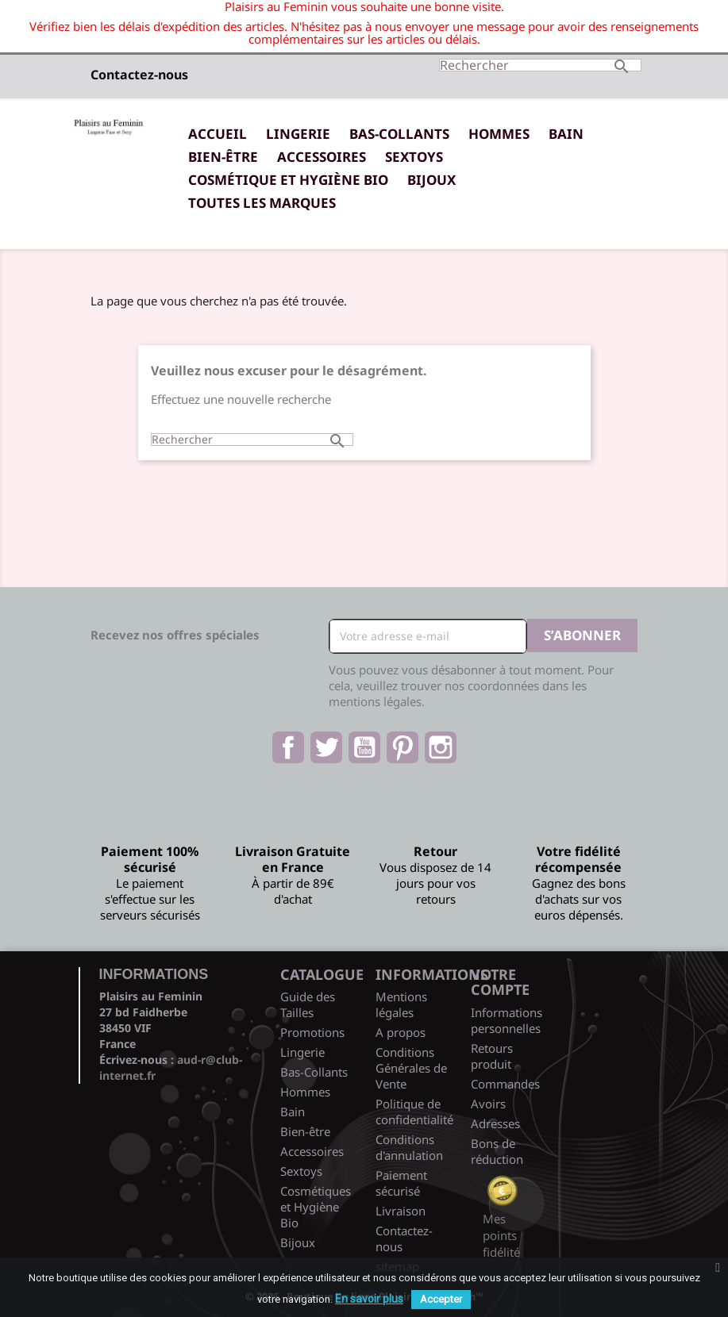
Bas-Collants (399, 134)
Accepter (441, 1299)
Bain (566, 134)
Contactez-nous (139, 74)
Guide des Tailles (307, 1004)
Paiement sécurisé (401, 1183)
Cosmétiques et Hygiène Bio (315, 1207)
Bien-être (223, 157)
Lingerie (298, 134)
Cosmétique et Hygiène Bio (288, 180)
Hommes (499, 134)
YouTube (364, 747)
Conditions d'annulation (409, 1147)
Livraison (401, 1211)
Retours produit (492, 1056)
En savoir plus (369, 1298)
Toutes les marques (262, 203)
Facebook (288, 747)
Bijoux (431, 180)
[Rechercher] (540, 65)
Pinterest (402, 747)
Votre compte (500, 982)
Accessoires (321, 157)
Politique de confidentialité (414, 1111)
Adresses (495, 1123)
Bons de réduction (497, 1151)
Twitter (326, 747)
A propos (401, 1032)
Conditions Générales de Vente (411, 1068)
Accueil (217, 134)
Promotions (312, 1032)
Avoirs (488, 1104)
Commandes (505, 1084)
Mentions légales (401, 1004)
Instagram (440, 747)
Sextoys (414, 157)
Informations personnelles (506, 1020)
